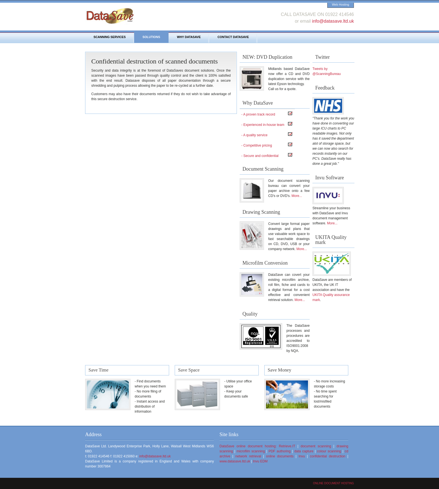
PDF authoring (279, 451)
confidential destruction (327, 456)
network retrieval (248, 456)
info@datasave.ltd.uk (333, 21)
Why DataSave (189, 37)
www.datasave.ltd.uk (235, 461)
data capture (303, 451)
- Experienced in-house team (262, 125)
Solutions (151, 37)
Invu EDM (260, 461)
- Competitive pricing (256, 145)
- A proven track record (258, 114)
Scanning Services (110, 37)
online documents (279, 456)
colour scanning (329, 451)
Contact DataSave (233, 37)
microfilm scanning (251, 451)
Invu (301, 456)
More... (296, 196)
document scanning (316, 446)
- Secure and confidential (260, 156)
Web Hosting (340, 4)
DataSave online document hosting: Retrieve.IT (257, 446)
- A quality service (254, 135)
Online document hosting (333, 483)
